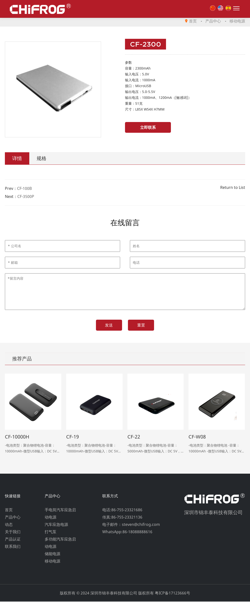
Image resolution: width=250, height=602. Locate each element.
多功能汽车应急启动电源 (60, 543)
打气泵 (50, 532)
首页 (193, 21)
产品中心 (213, 21)
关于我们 (13, 532)
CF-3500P (25, 196)
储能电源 (52, 554)
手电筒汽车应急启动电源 (60, 514)
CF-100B (24, 188)
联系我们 (13, 547)
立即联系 (143, 127)
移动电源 (237, 21)
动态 (9, 525)
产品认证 (13, 539)
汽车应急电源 (56, 525)
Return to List (232, 187)
